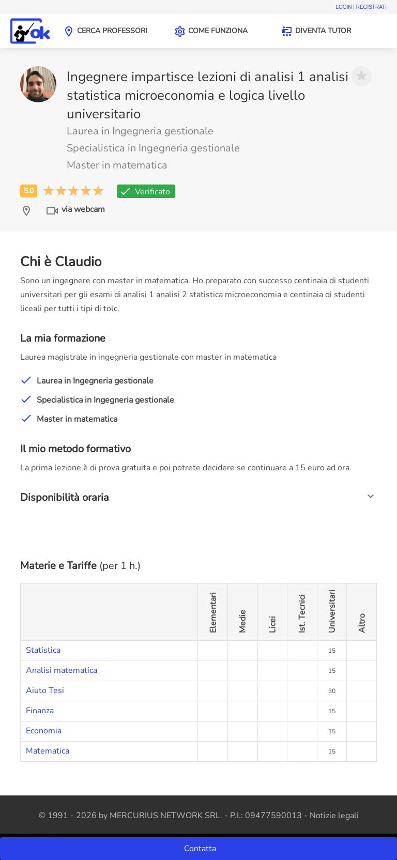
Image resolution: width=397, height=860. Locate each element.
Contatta (201, 848)
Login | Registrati (361, 7)
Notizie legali (334, 815)
